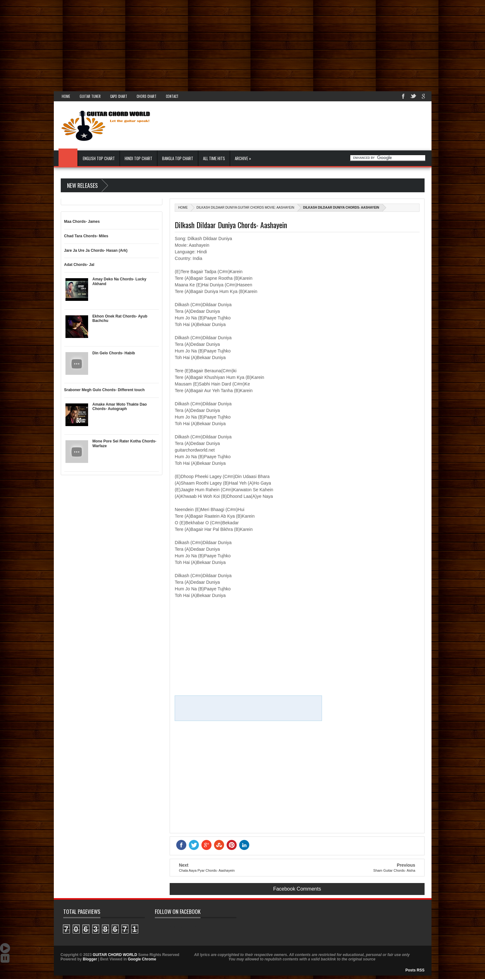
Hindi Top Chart (138, 158)
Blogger (90, 959)
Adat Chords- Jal (79, 264)
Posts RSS (415, 970)
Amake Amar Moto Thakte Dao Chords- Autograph (120, 406)
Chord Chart (146, 96)
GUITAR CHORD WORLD (187, 927)
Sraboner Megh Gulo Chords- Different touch (104, 390)
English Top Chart (99, 158)
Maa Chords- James (82, 221)
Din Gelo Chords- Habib (114, 353)
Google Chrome (142, 959)
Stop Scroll (5, 958)
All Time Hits (214, 158)
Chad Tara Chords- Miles (86, 236)
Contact (172, 96)
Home (66, 96)
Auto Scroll (5, 948)
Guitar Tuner (90, 96)
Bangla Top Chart (177, 158)
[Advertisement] (189, 44)
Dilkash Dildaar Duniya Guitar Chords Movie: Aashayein (245, 207)
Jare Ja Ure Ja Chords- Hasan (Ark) (95, 250)
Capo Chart (118, 96)
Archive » (243, 158)
